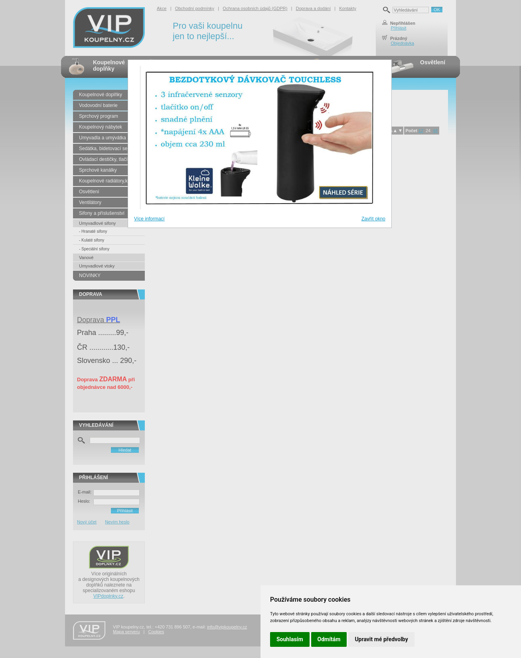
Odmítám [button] (329, 639)
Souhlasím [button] (289, 639)
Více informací (149, 219)
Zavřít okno (373, 219)
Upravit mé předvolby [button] (381, 639)
